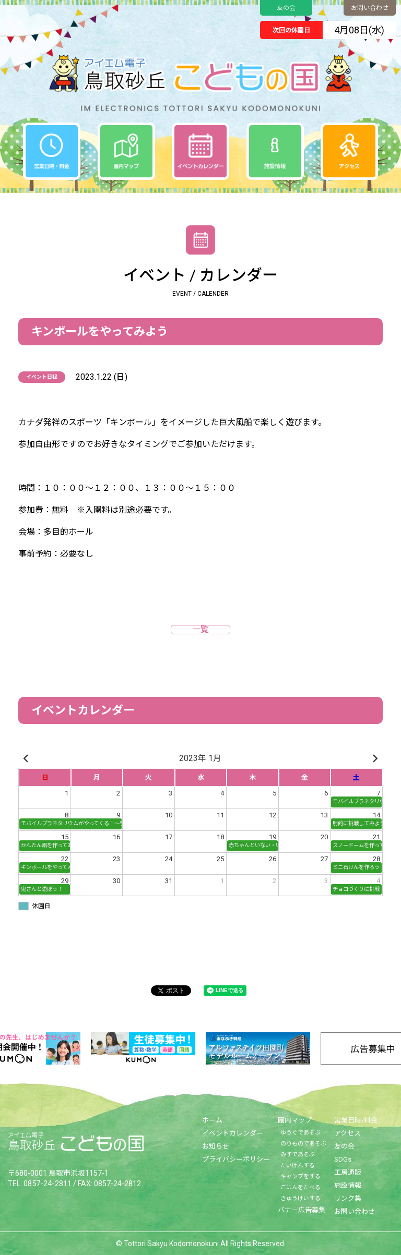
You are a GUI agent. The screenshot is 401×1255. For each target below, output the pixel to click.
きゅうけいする (300, 1198)
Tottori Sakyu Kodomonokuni (171, 1243)
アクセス (347, 1133)
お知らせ (215, 1146)
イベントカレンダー (232, 1133)
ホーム (212, 1120)
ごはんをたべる (300, 1187)
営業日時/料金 (356, 1120)
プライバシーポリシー (236, 1159)
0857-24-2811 (46, 1183)
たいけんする (297, 1165)
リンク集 (347, 1198)
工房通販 (347, 1172)
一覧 (200, 629)
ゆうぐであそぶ (300, 1132)
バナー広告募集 (301, 1210)
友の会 (286, 7)
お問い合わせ (369, 7)
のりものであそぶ (303, 1143)
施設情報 (347, 1185)
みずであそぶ (297, 1154)
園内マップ (295, 1120)
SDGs (342, 1159)
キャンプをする (300, 1176)
